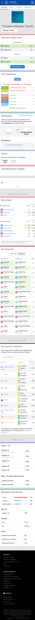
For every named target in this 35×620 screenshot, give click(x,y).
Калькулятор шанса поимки (12, 579)
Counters (19, 7)
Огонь (5, 98)
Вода (5, 101)
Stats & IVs (28, 7)
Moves (12, 7)
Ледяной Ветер (8, 231)
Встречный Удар (8, 210)
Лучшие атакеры (8, 557)
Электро (5, 91)
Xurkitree (5, 381)
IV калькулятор (8, 574)
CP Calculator (7, 583)
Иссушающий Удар (9, 233)
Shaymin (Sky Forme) (8, 417)
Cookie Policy (7, 602)
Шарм (5, 58)
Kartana (4, 374)
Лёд (4, 104)
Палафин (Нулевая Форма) (13, 145)
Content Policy (7, 599)
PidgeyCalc (6, 581)
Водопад (6, 46)
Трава (5, 88)
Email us (8, 593)
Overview (4, 7)
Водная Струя (7, 225)
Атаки (5, 564)
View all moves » (17, 67)
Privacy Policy (7, 597)
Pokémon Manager (9, 585)
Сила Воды (7, 62)
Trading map (7, 587)
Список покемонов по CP (11, 562)
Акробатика (7, 50)
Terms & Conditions (9, 604)
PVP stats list (7, 566)
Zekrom (4, 400)
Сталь (5, 95)
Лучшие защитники (9, 559)
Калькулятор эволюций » (26, 115)
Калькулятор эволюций (10, 576)
